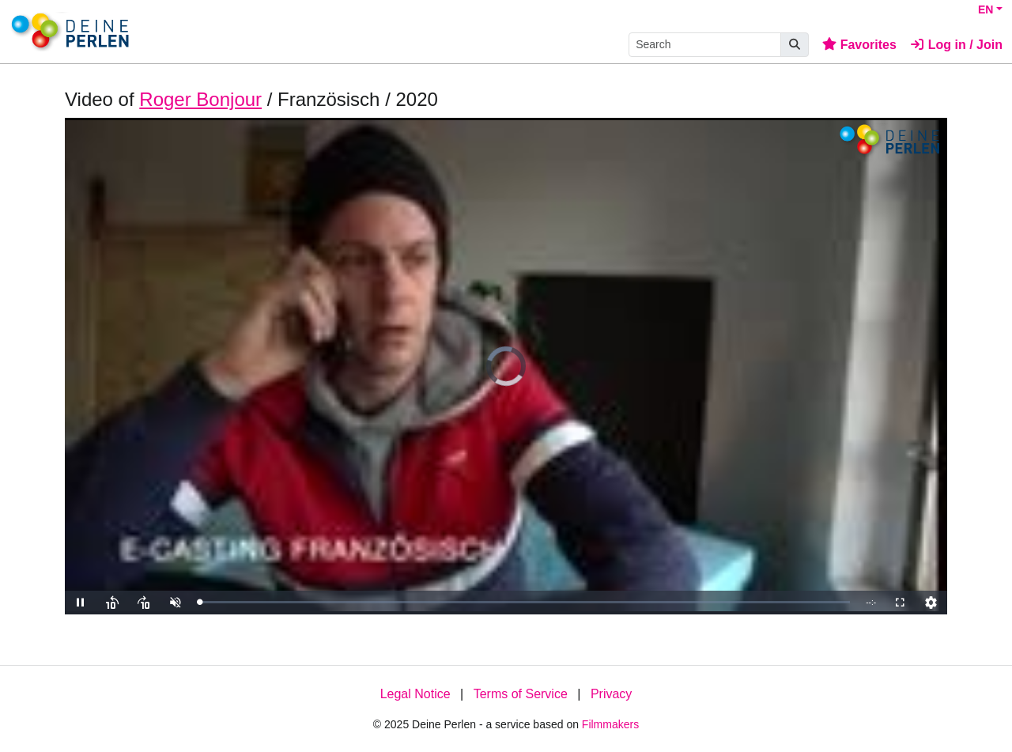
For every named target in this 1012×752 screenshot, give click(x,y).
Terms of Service (521, 694)
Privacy (611, 694)
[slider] (524, 602)
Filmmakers (610, 724)
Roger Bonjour (200, 99)
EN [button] (985, 9)
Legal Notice (415, 694)
